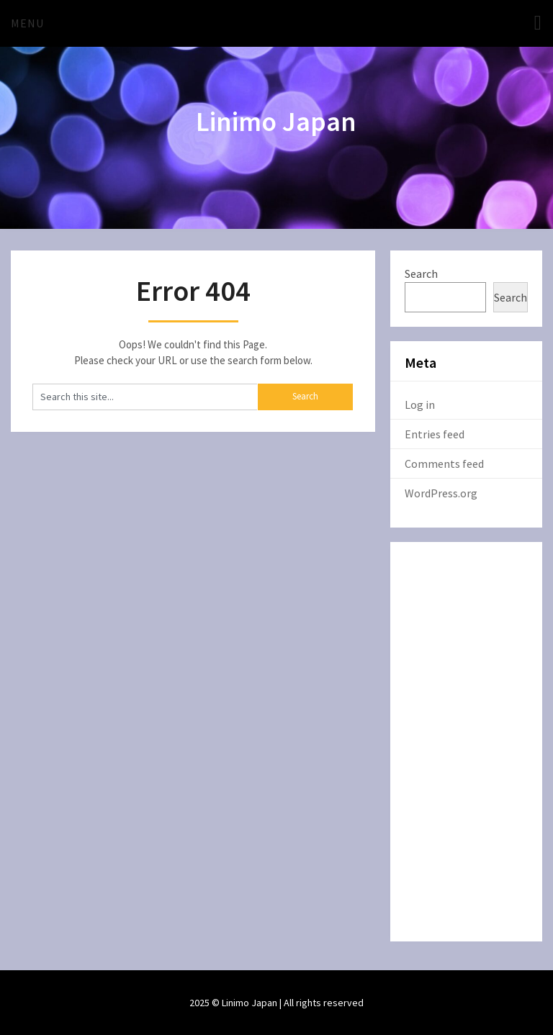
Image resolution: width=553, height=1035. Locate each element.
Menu (27, 23)
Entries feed (434, 434)
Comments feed (444, 463)
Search (421, 273)
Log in (420, 404)
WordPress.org (441, 493)
